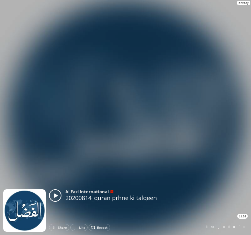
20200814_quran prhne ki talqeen (111, 198)
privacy (244, 3)
